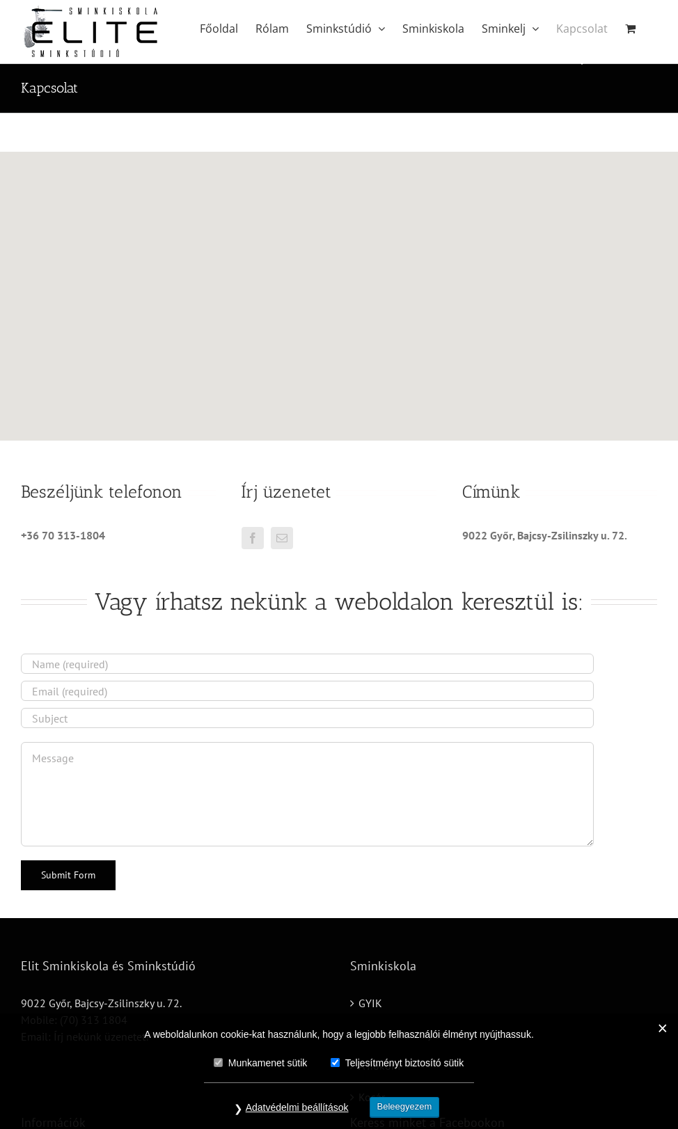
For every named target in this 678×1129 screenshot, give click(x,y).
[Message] (307, 794)
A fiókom (379, 1066)
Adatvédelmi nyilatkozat (415, 1034)
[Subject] (307, 718)
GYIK (370, 1003)
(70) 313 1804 (93, 1020)
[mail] (282, 538)
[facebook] (253, 538)
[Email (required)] (307, 691)
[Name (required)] (307, 664)
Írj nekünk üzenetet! (101, 1036)
